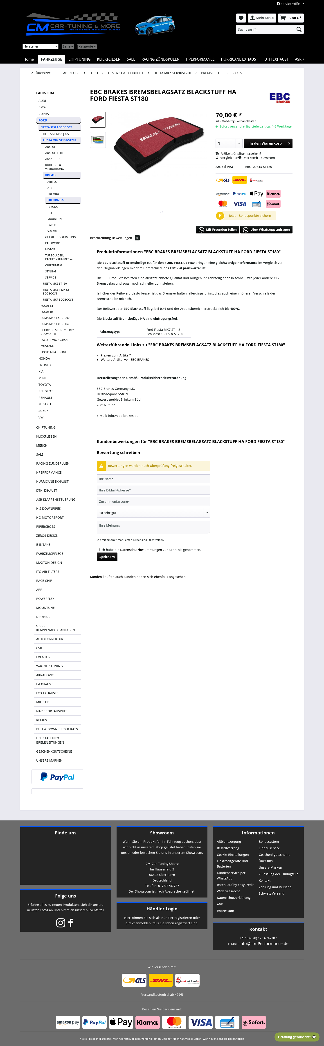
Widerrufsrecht (228, 891)
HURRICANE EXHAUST (52, 481)
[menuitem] (270, 29)
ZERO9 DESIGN (47, 535)
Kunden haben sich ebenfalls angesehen (155, 577)
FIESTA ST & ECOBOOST (56, 127)
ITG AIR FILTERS (47, 571)
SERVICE (50, 277)
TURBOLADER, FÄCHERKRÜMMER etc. (60, 257)
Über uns (266, 861)
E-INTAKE (43, 544)
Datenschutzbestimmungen (141, 550)
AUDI (42, 100)
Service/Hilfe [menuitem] (289, 4)
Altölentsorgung (229, 841)
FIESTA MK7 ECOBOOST (58, 299)
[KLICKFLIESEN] (109, 59)
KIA (40, 371)
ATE (49, 188)
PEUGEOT (45, 391)
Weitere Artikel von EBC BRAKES (123, 359)
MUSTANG (47, 346)
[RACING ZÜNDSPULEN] (160, 59)
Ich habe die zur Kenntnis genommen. (151, 550)
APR (39, 589)
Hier (127, 918)
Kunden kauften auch (106, 577)
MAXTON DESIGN (49, 562)
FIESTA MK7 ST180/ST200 (59, 140)
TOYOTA (44, 384)
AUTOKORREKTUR (49, 639)
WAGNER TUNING (49, 666)
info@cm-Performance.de (263, 943)
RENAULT (45, 397)
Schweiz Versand (271, 893)
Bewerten (265, 157)
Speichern (107, 557)
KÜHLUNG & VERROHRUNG (54, 167)
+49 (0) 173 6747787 (262, 938)
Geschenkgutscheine (274, 854)
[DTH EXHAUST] (276, 59)
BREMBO (53, 194)
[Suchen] (299, 29)
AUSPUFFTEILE (54, 153)
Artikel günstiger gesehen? (238, 153)
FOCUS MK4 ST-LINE (54, 352)
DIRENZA (43, 616)
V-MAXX (52, 231)
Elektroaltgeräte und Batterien (232, 863)
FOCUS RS (47, 312)
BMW (42, 107)
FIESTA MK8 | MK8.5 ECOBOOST (56, 291)
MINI (42, 378)
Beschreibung (100, 238)
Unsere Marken (270, 867)
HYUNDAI (45, 365)
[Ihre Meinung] (153, 527)
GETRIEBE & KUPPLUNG (60, 237)
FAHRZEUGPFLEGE (49, 553)
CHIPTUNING (53, 265)
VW (40, 417)
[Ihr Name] (153, 478)
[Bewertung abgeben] (153, 513)
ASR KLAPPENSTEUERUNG (55, 499)
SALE (39, 454)
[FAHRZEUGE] (51, 59)
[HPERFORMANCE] (200, 59)
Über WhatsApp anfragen (266, 230)
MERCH (41, 445)
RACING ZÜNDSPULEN (53, 463)
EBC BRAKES (55, 200)
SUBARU (44, 404)
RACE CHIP (44, 580)
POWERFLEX (45, 598)
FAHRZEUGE (45, 93)
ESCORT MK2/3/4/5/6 (54, 340)
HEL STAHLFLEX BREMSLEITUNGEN (50, 740)
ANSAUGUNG (54, 159)
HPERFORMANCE (49, 472)
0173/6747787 (168, 886)
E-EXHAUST (44, 684)
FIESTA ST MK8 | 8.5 (56, 134)
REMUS (41, 720)
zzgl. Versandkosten (243, 121)
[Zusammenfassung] (153, 501)
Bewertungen (126, 238)
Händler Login (162, 909)
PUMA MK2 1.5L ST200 (55, 318)
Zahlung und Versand (275, 887)
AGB (220, 904)
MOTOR (50, 249)
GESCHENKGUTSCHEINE (54, 751)
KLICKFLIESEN (46, 436)
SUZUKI (44, 411)
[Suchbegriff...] (270, 29)
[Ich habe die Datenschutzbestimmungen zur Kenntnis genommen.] (98, 549)
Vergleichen (227, 157)
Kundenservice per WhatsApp (231, 875)
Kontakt (264, 880)
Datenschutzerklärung (234, 897)
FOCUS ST (47, 306)
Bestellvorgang (228, 848)
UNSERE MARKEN (49, 760)
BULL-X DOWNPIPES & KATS (57, 729)
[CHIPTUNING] (79, 59)
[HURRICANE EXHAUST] (239, 59)
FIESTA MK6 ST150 (55, 283)
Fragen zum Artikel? (114, 355)
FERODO (52, 207)
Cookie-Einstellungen (233, 854)
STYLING (50, 271)
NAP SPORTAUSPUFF (51, 711)
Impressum (225, 911)
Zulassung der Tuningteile (278, 874)
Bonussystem (269, 841)
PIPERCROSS (45, 526)
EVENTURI (43, 657)
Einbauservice (269, 848)
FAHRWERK (52, 243)
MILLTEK (42, 702)
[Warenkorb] (291, 18)
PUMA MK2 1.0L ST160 (55, 324)
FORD (42, 120)
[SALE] (131, 59)
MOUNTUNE (55, 219)
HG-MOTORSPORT (50, 517)
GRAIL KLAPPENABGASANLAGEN (55, 627)
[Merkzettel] (241, 18)
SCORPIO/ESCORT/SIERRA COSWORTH (57, 332)
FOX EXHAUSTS (47, 693)
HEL (49, 213)
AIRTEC (52, 182)
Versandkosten (151, 1039)
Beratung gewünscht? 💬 (297, 1037)
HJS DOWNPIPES (48, 508)
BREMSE (50, 175)
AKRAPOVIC (45, 675)
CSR (39, 648)
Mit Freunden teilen (218, 230)
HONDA (44, 358)
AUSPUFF (51, 147)
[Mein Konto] (262, 18)
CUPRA (43, 114)
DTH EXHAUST (46, 490)
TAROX (51, 225)
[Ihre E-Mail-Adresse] (153, 490)
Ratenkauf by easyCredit (235, 885)
